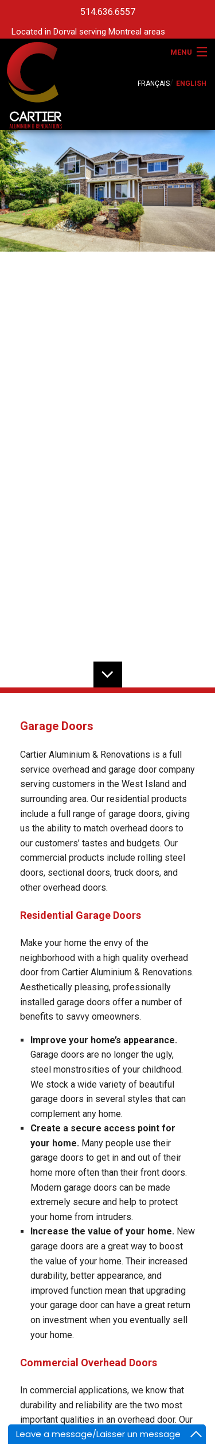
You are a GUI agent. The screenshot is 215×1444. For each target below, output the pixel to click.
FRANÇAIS (154, 83)
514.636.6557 (107, 11)
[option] (107, 191)
